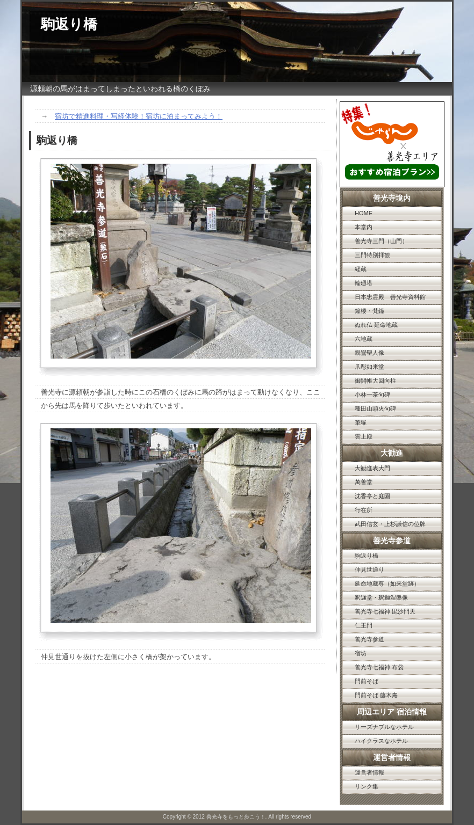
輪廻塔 (363, 283)
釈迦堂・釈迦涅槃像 (381, 597)
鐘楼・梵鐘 (369, 311)
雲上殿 (363, 436)
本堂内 (363, 227)
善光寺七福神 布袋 (379, 667)
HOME (363, 213)
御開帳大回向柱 (375, 380)
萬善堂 (363, 482)
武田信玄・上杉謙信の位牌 (390, 524)
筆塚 (361, 422)
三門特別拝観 (372, 255)
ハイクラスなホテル (381, 741)
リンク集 (366, 786)
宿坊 (361, 653)
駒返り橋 (366, 555)
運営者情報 (369, 772)
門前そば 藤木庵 (376, 695)
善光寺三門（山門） (381, 241)
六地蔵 (363, 338)
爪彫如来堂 (369, 366)
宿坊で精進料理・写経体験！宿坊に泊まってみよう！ (138, 116)
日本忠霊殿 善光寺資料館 (390, 297)
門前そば (366, 681)
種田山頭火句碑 (375, 408)
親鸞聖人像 (369, 352)
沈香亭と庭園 (372, 496)
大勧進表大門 (372, 468)
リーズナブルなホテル (384, 727)
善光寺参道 (369, 639)
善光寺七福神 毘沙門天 (385, 611)
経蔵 (361, 269)
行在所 (363, 510)
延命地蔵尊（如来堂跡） (387, 583)
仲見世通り (369, 569)
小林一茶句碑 (372, 394)
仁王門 (363, 625)
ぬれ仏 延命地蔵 (376, 325)
